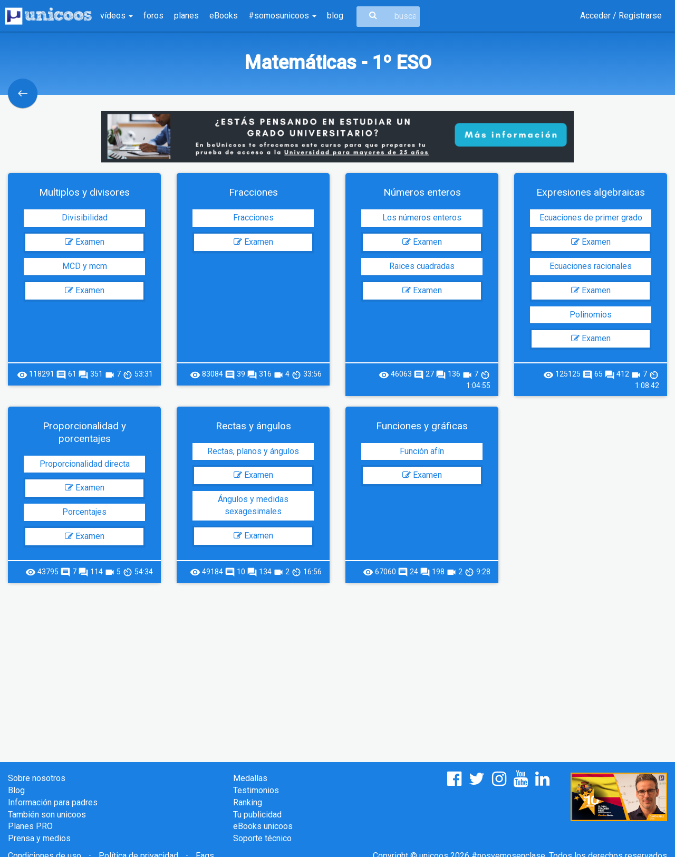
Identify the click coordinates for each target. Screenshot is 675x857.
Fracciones (253, 218)
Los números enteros (421, 218)
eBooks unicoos (263, 826)
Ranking (247, 802)
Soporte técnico (262, 838)
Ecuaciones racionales (590, 266)
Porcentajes (84, 512)
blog (335, 16)
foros (153, 16)
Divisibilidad (85, 218)
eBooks (223, 16)
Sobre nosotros (36, 778)
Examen (84, 242)
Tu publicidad (257, 815)
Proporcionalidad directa (85, 464)
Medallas (250, 778)
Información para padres (53, 802)
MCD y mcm (84, 266)
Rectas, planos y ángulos (253, 451)
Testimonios (256, 790)
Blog (16, 790)
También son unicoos (47, 815)
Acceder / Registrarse (621, 16)
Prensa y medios (39, 838)
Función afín (422, 451)
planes (186, 16)
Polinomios (591, 315)
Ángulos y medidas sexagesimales (253, 505)
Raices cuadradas (422, 266)
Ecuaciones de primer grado (590, 218)
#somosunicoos (282, 16)
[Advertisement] (337, 667)
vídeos (116, 16)
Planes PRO (30, 826)
